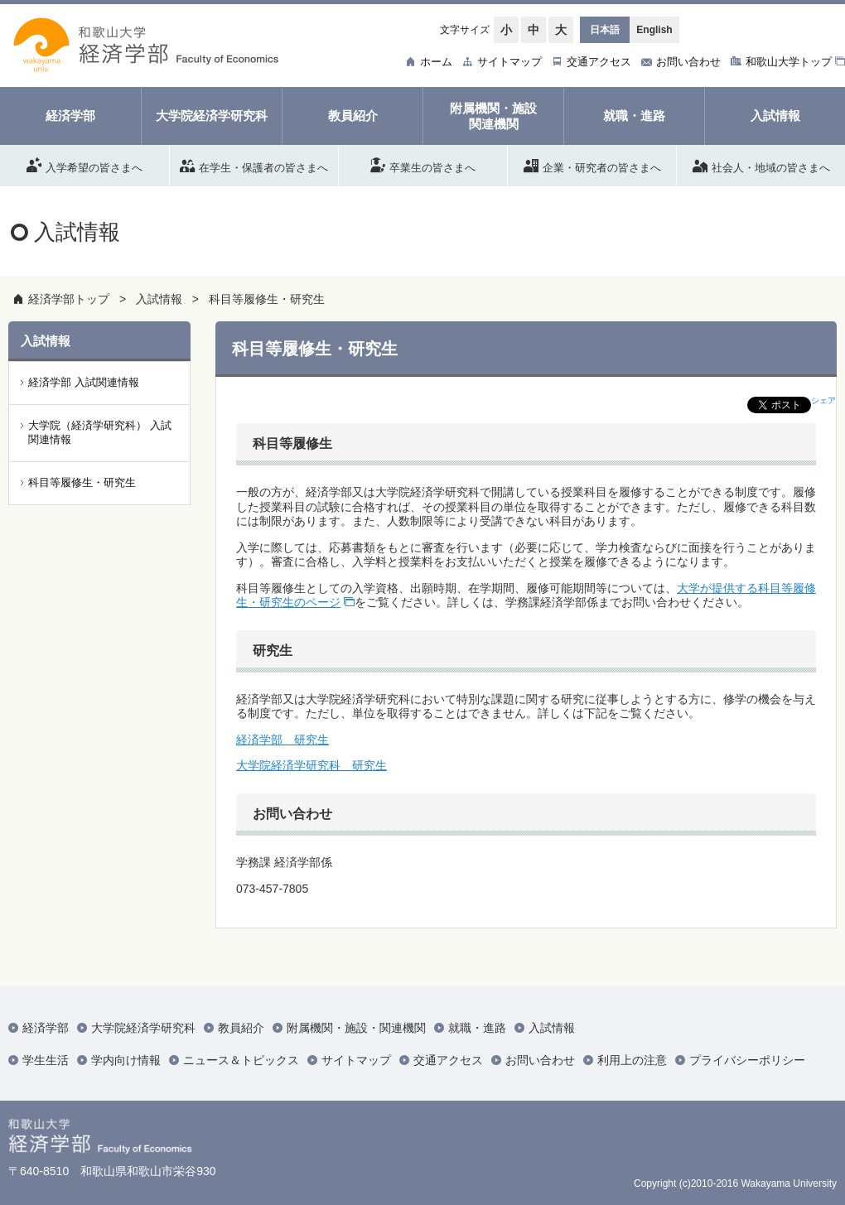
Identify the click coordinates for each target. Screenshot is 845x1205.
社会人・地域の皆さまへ (761, 164)
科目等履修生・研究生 (267, 299)
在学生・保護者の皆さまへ (254, 164)
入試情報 (159, 299)
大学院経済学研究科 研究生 (311, 765)
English (654, 30)
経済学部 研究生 (282, 739)
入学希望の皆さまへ (84, 164)
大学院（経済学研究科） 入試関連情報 (99, 432)
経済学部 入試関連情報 (83, 382)
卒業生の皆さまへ (423, 164)
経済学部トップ (68, 299)
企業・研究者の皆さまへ (592, 164)
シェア (823, 400)
